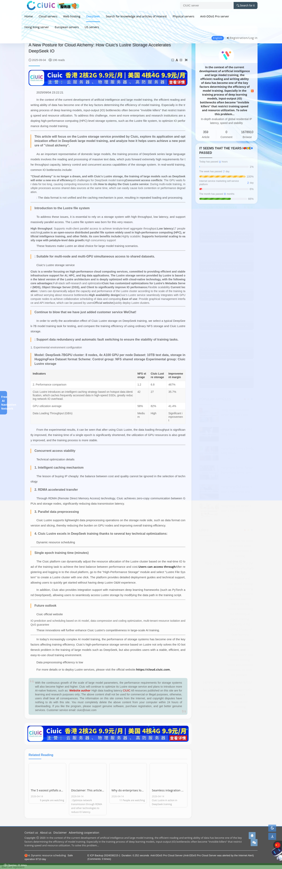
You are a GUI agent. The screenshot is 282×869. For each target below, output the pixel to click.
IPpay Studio (213, 564)
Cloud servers (48, 16)
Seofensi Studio (213, 683)
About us (45, 832)
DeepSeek (93, 16)
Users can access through (157, 567)
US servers (92, 27)
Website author (79, 690)
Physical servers (183, 16)
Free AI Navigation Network (3, 402)
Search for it (246, 5)
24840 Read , (209, 289)
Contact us (31, 832)
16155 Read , (209, 376)
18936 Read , (209, 347)
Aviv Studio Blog (213, 690)
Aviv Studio (213, 541)
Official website (103, 303)
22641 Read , (209, 322)
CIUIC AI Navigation (240, 683)
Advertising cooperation (84, 832)
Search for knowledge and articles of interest (136, 16)
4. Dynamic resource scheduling (45, 855)
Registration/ (238, 38)
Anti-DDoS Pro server (214, 16)
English (217, 38)
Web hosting (71, 16)
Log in (253, 38)
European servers (67, 27)
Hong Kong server (36, 27)
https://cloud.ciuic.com (153, 669)
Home (28, 16)
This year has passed (214, 231)
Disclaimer (60, 832)
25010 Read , (209, 260)
